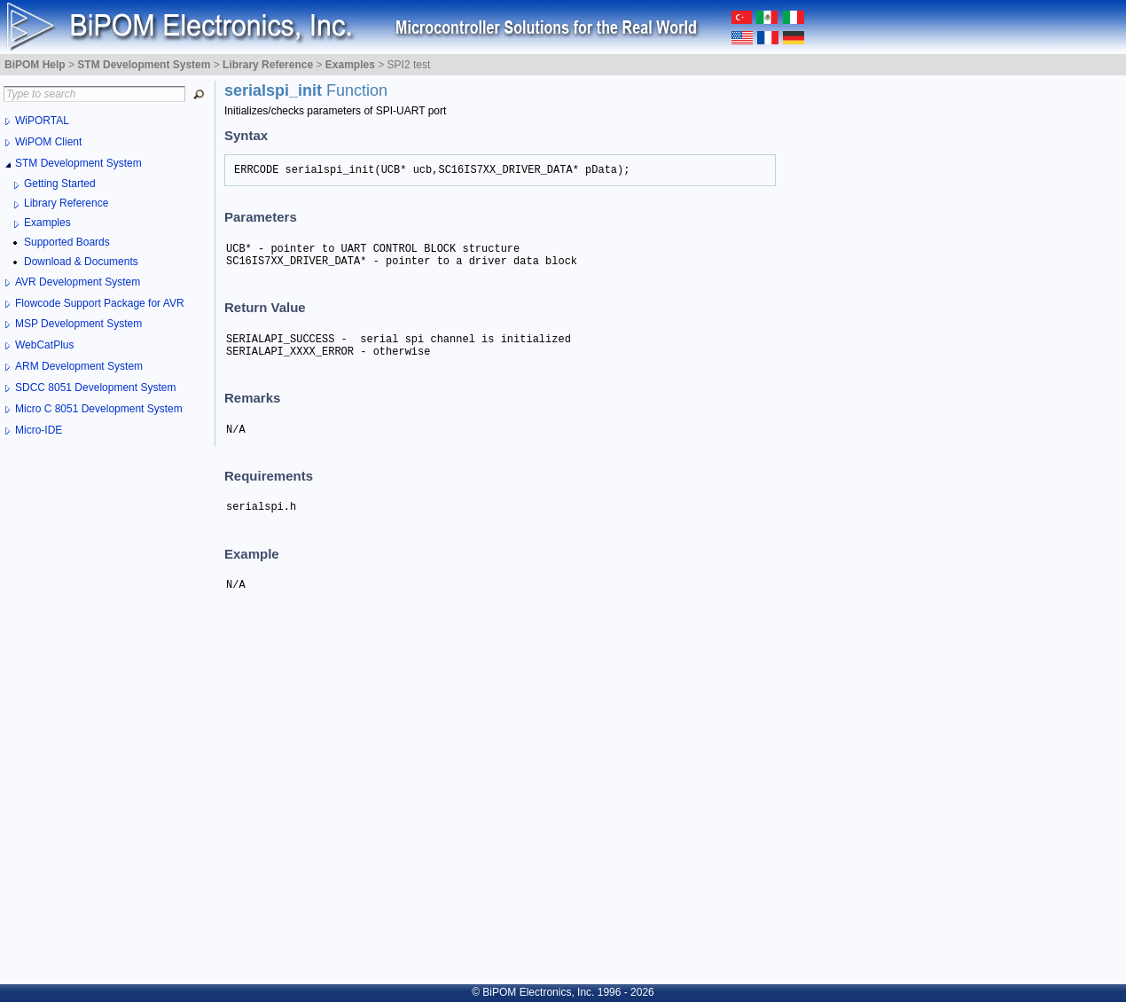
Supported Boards (67, 242)
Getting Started (60, 183)
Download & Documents (81, 261)
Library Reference (66, 203)
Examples (47, 222)
